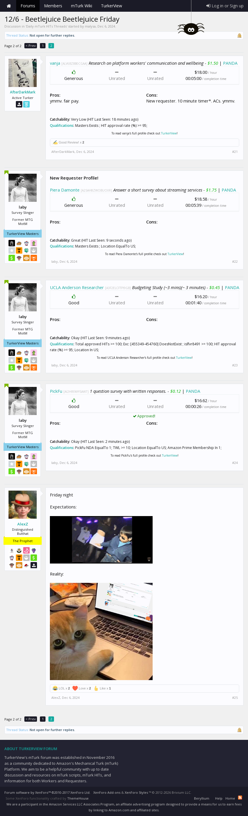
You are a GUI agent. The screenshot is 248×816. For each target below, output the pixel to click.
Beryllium (201, 798)
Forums (28, 5)
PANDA (230, 63)
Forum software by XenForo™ (47, 792)
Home (8, 6)
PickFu (56, 391)
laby (54, 261)
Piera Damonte (65, 190)
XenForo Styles (136, 792)
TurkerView (169, 133)
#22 (235, 262)
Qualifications (61, 125)
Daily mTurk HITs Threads (46, 26)
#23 (235, 365)
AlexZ (22, 524)
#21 (235, 152)
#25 (235, 698)
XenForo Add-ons (106, 792)
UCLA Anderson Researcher (77, 287)
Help (218, 798)
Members (53, 5)
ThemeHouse (78, 798)
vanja (55, 63)
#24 (235, 463)
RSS (240, 797)
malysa (90, 26)
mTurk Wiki (81, 5)
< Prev (31, 45)
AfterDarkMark (23, 92)
